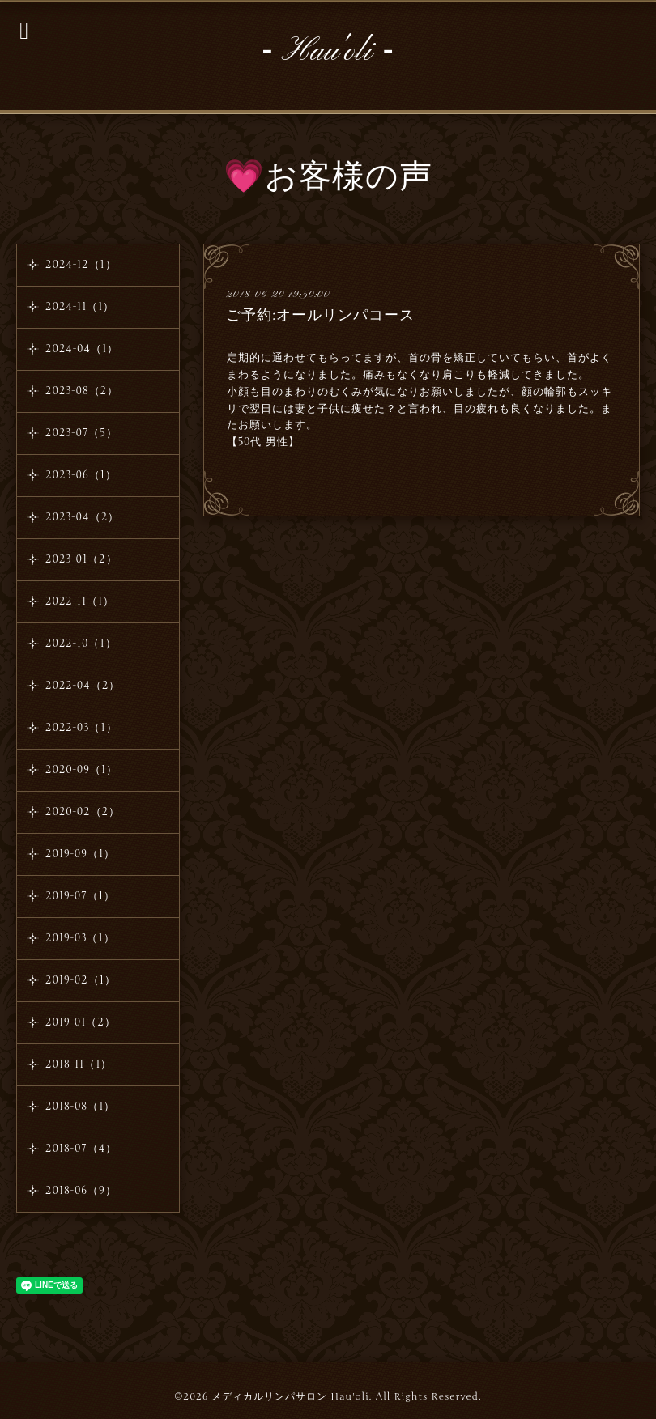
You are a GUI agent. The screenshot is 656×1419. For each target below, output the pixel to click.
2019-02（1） (80, 980)
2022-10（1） (81, 643)
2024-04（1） (81, 348)
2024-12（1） (81, 264)
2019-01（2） (80, 1022)
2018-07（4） (81, 1148)
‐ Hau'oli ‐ (328, 52)
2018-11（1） (78, 1064)
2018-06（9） (81, 1190)
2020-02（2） (82, 811)
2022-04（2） (82, 685)
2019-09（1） (80, 854)
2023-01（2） (81, 559)
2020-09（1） (81, 769)
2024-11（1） (79, 306)
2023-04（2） (82, 517)
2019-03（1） (80, 938)
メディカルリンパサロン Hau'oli (289, 1396)
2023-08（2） (81, 390)
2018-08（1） (80, 1106)
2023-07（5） (81, 433)
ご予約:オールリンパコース (320, 315)
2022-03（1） (81, 727)
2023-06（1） (81, 475)
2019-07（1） (80, 896)
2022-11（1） (79, 601)
